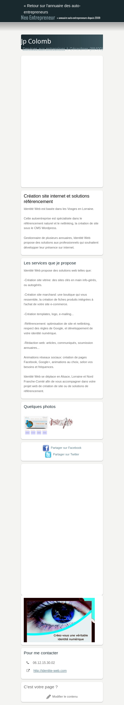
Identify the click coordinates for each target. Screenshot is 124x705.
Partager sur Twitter (62, 454)
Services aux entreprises (43, 49)
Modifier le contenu (62, 696)
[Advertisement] (62, 120)
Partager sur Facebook (62, 447)
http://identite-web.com (50, 671)
